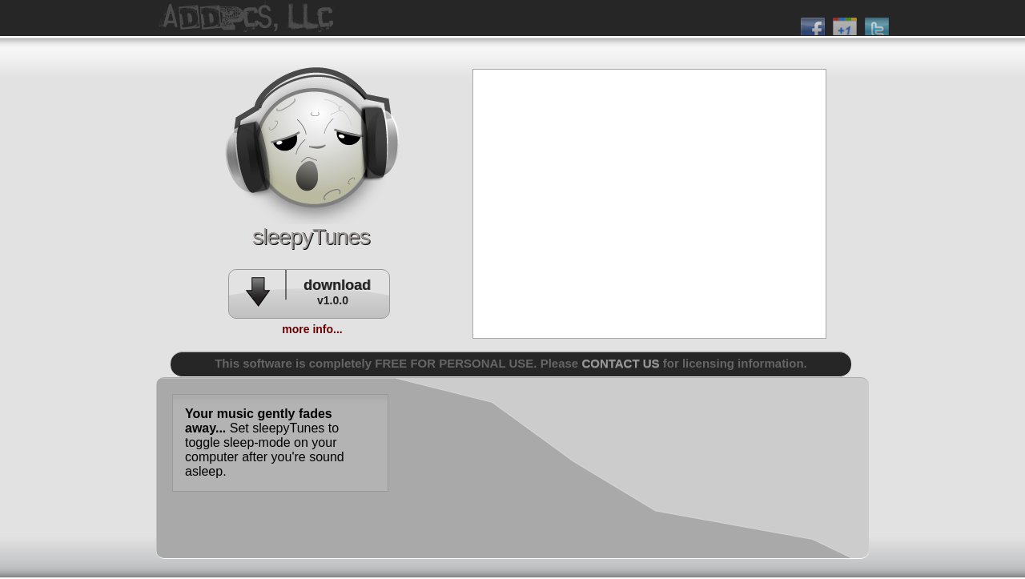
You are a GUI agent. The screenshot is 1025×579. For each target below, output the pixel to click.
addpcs (312, 144)
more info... (312, 329)
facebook (813, 23)
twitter (877, 23)
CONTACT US (620, 363)
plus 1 (845, 23)
